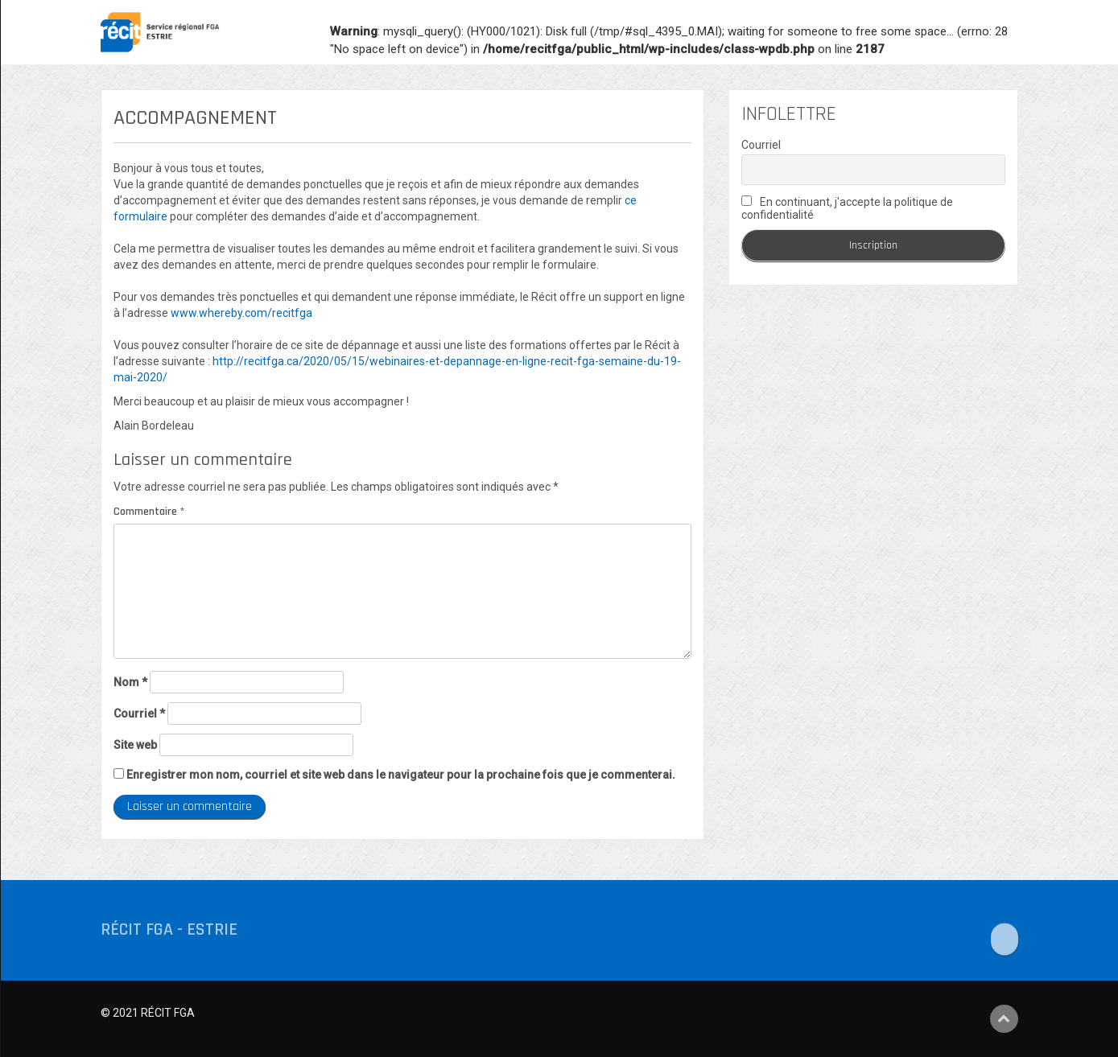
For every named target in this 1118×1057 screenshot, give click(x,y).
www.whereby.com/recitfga (241, 312)
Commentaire (148, 511)
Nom (130, 682)
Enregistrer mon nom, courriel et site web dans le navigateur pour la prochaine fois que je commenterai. (400, 774)
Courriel (139, 713)
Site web (135, 744)
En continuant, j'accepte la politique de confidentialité (847, 208)
